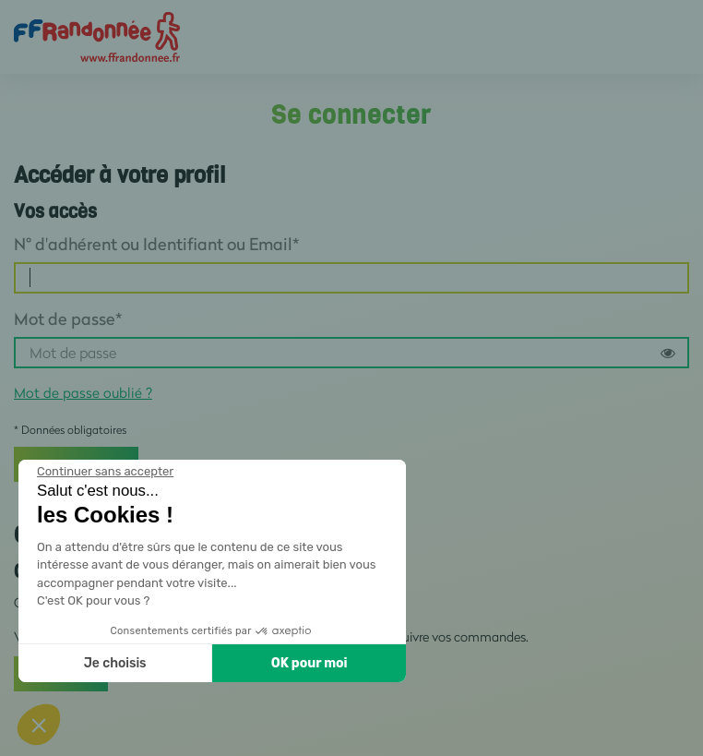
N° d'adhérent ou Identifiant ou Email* (156, 244)
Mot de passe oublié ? (83, 392)
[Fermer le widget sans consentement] (105, 471)
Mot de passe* (68, 318)
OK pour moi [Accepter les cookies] (309, 663)
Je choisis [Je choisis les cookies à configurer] (115, 663)
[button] (39, 724)
